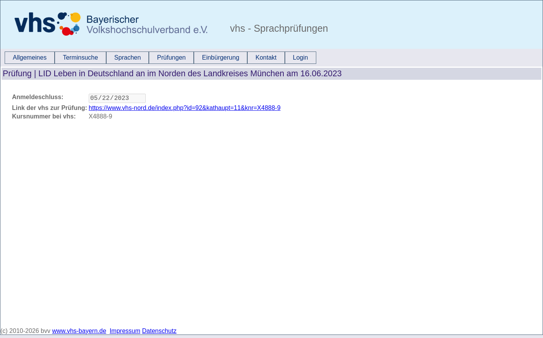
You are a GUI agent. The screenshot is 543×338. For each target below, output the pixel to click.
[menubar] (160, 57)
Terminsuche (80, 57)
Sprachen (127, 57)
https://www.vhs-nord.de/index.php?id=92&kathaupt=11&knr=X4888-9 (185, 109)
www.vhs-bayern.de (79, 331)
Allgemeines (30, 57)
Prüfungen (171, 57)
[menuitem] (30, 57)
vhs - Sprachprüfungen (278, 28)
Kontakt (265, 57)
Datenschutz (159, 331)
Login (300, 57)
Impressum (125, 331)
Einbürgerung (220, 57)
